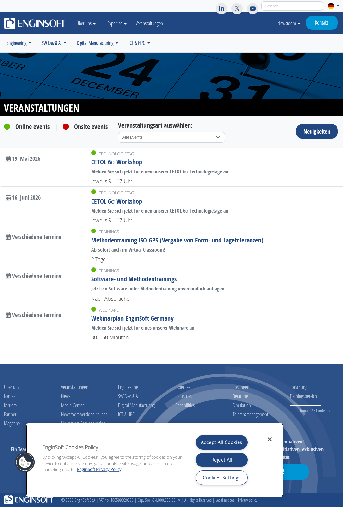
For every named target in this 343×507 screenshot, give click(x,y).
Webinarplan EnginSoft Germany (132, 318)
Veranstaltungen (149, 23)
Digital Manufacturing (136, 405)
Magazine (12, 423)
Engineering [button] (16, 43)
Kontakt (321, 22)
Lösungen (241, 386)
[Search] (292, 6)
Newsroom (288, 23)
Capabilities (185, 405)
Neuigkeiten (316, 131)
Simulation (242, 405)
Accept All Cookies (221, 442)
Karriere (10, 405)
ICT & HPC (126, 414)
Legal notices (224, 500)
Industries (183, 396)
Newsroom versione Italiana (84, 414)
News (65, 396)
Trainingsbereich (303, 396)
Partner (10, 414)
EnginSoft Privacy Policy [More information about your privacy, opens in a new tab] (99, 469)
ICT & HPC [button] (137, 43)
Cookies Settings (222, 478)
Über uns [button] (86, 23)
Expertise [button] (117, 23)
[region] (154, 460)
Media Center (72, 405)
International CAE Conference (311, 410)
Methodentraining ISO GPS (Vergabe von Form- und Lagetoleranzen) (177, 240)
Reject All (221, 460)
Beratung (240, 396)
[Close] (270, 439)
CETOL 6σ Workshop (116, 162)
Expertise (182, 386)
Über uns (11, 386)
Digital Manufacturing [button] (95, 43)
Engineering (128, 386)
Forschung (298, 386)
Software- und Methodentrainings (134, 279)
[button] (333, 6)
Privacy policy (247, 500)
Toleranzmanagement (250, 414)
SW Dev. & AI (128, 396)
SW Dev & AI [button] (52, 43)
